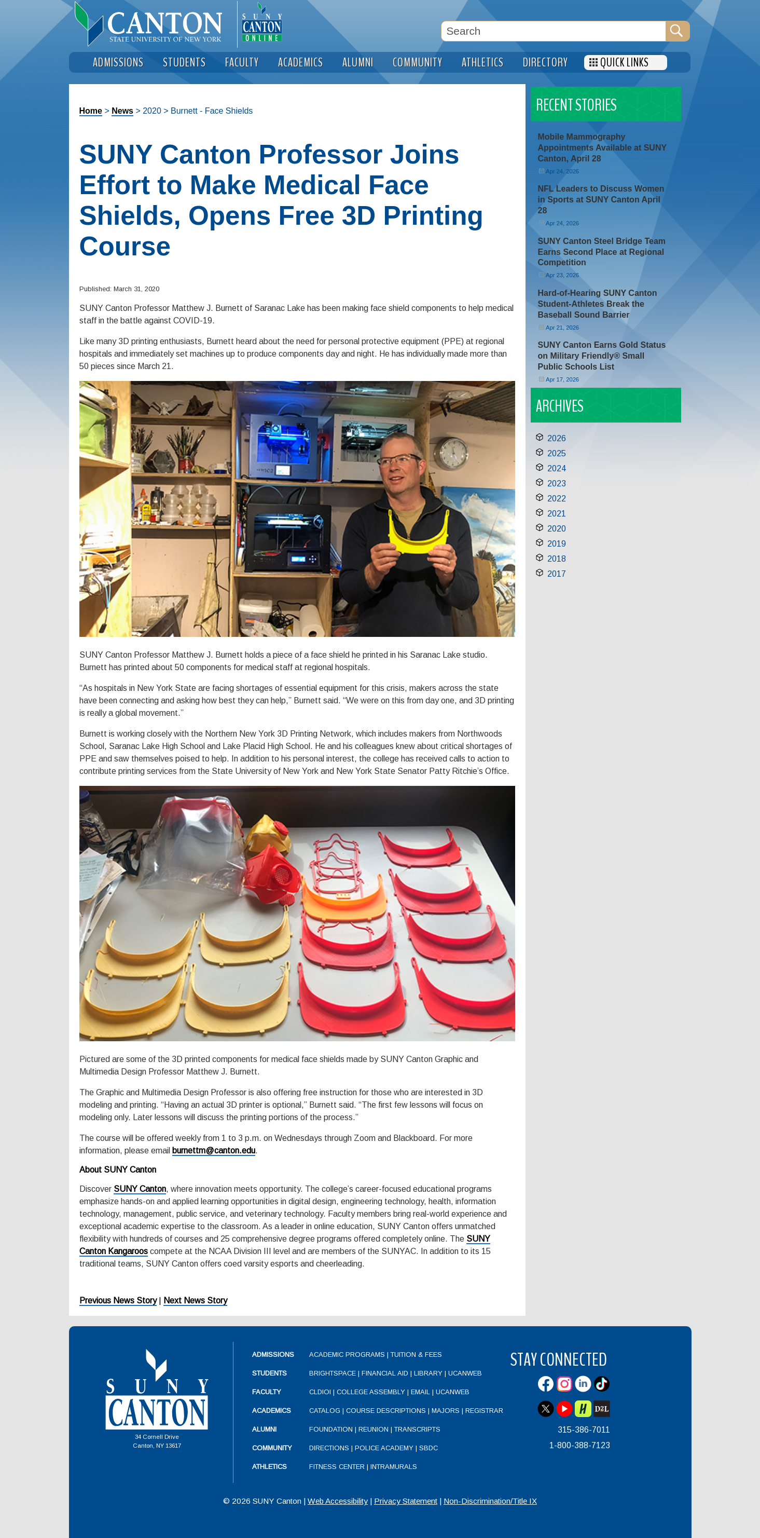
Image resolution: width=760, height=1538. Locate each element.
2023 (556, 483)
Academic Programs (348, 1354)
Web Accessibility (338, 1500)
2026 (556, 438)
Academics (271, 1410)
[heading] (153, 24)
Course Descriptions (386, 1410)
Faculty (266, 1392)
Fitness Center (337, 1467)
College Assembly (371, 1392)
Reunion (373, 1429)
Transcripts (417, 1429)
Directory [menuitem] (545, 62)
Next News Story (195, 1300)
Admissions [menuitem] (118, 62)
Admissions (273, 1354)
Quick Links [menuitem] (624, 62)
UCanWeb (465, 1373)
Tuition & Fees (416, 1354)
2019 (556, 543)
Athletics (269, 1467)
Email (420, 1392)
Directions (329, 1448)
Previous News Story (118, 1300)
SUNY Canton (140, 1189)
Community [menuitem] (418, 62)
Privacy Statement (405, 1500)
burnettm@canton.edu (213, 1150)
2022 (556, 498)
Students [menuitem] (184, 62)
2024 (556, 468)
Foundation (331, 1429)
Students (269, 1373)
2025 (556, 453)
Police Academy (384, 1448)
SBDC (428, 1448)
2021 (556, 513)
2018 (556, 558)
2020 (556, 528)
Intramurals (393, 1467)
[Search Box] (553, 31)
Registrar (484, 1410)
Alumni (264, 1429)
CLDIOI (320, 1392)
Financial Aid (385, 1373)
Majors (446, 1410)
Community (272, 1448)
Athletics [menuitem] (483, 62)
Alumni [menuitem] (358, 62)
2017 (556, 573)
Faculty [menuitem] (242, 62)
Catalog (324, 1410)
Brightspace (332, 1373)
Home (90, 110)
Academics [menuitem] (300, 62)
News (122, 110)
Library (428, 1373)
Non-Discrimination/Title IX (490, 1500)
